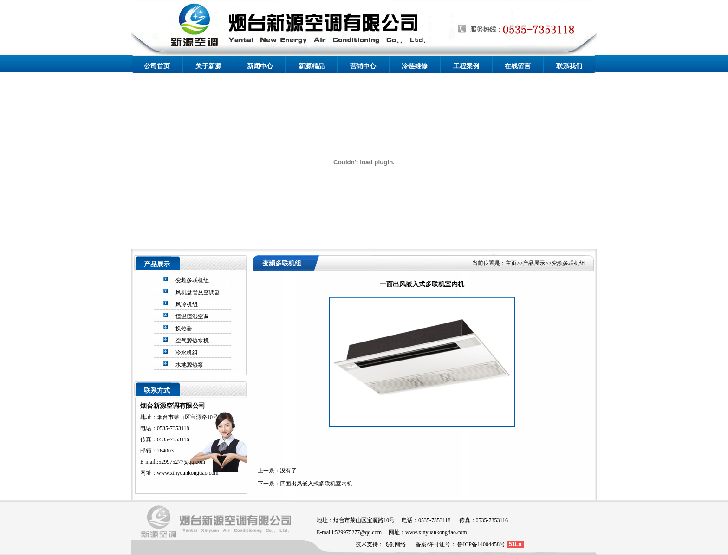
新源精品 (312, 66)
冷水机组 (187, 352)
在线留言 (518, 66)
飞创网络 (395, 544)
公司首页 (157, 66)
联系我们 (569, 66)
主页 (511, 263)
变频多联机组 (192, 280)
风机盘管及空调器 (198, 292)
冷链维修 (415, 66)
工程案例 (466, 66)
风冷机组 (187, 304)
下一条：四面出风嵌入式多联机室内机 (305, 483)
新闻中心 (260, 66)
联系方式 (157, 390)
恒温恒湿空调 (192, 316)
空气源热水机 (192, 340)
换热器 (184, 328)
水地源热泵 (189, 364)
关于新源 (208, 66)
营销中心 (363, 66)
